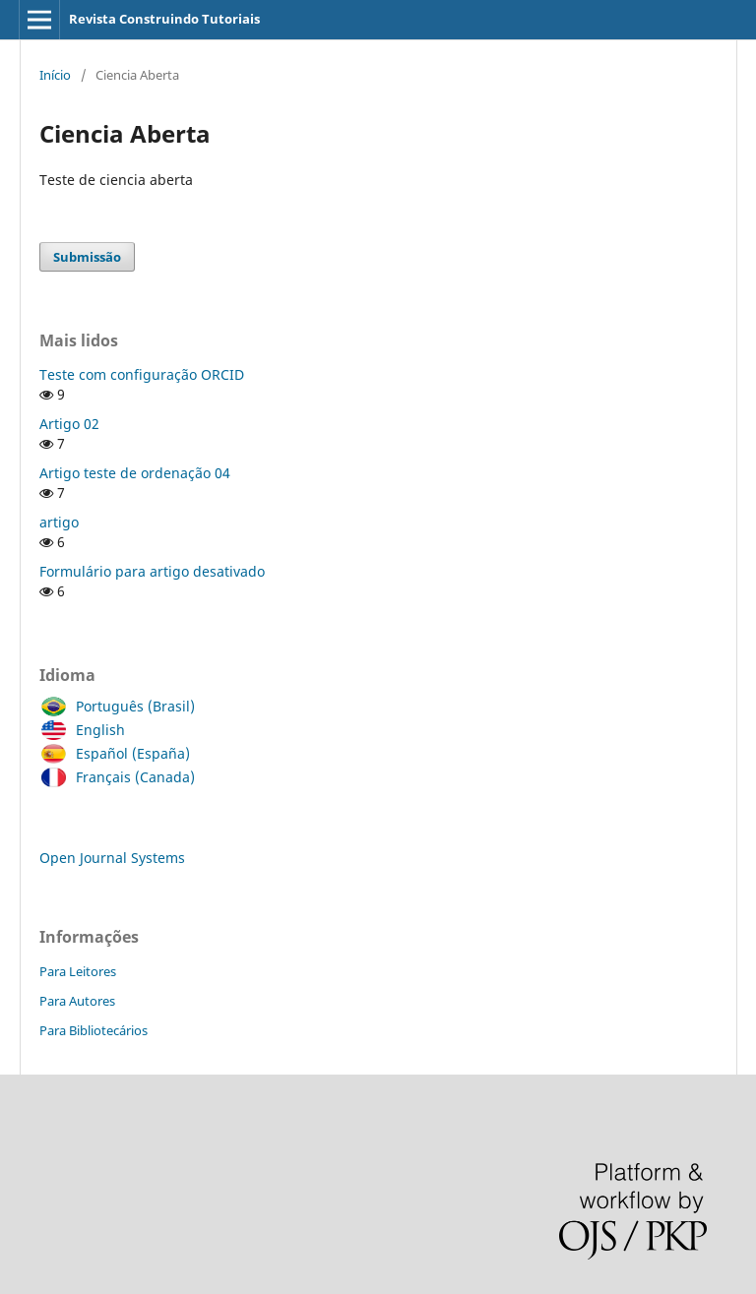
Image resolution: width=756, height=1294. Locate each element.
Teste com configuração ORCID (141, 374)
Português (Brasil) (130, 706)
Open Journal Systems (112, 857)
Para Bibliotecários (93, 1030)
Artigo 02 (69, 423)
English (95, 730)
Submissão (87, 257)
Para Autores (77, 1001)
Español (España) (128, 754)
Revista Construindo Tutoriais (164, 19)
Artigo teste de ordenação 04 (134, 472)
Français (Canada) (130, 777)
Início (55, 75)
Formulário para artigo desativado (152, 571)
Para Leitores (77, 971)
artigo (59, 522)
